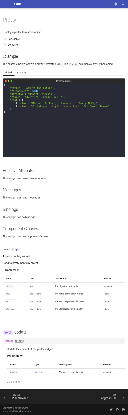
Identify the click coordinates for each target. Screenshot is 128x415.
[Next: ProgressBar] (111, 397)
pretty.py (21, 72)
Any (31, 286)
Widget (16, 249)
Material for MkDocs (22, 411)
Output (8, 72)
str (31, 294)
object (19, 341)
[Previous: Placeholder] (16, 397)
